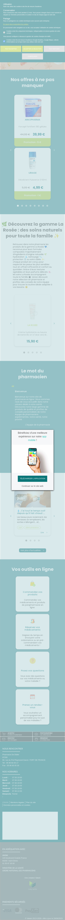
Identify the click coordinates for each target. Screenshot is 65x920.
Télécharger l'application (32, 479)
